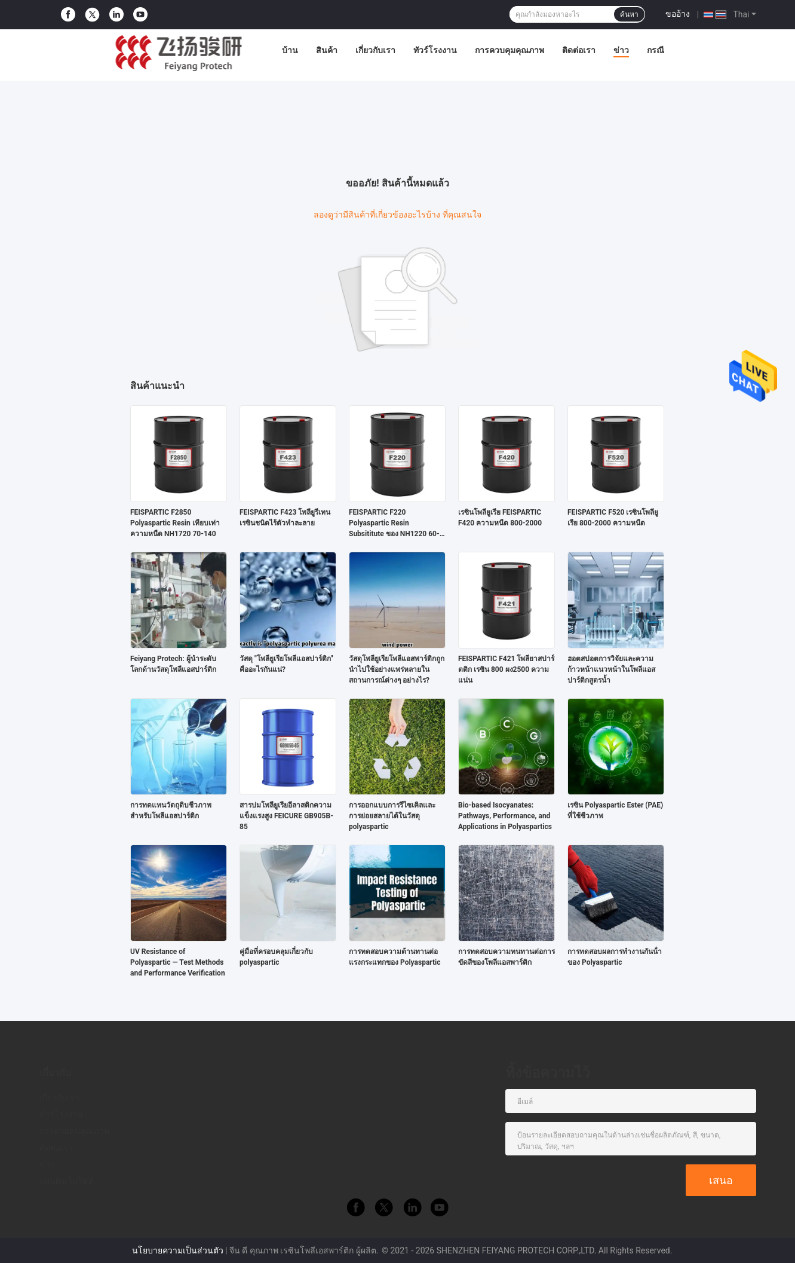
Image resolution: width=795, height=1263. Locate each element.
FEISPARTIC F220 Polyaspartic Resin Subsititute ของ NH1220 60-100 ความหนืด (394, 523)
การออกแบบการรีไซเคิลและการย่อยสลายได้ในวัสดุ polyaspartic (392, 816)
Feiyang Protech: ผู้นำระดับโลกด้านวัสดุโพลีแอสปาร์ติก (173, 664)
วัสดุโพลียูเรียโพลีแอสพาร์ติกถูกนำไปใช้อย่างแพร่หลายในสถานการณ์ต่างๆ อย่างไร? (396, 669)
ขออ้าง (677, 14)
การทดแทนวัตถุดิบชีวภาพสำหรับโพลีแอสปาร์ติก (170, 810)
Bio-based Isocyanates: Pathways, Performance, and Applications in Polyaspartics (505, 816)
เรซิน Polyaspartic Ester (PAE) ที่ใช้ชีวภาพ (615, 810)
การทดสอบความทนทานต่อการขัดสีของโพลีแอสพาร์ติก (506, 957)
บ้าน (290, 50)
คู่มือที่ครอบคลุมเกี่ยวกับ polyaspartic (276, 957)
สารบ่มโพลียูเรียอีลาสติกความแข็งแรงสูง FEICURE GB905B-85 (286, 816)
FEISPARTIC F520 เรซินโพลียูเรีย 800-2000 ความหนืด (612, 517)
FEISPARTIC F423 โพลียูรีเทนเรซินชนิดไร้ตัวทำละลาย (285, 517)
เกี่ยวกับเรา (375, 50)
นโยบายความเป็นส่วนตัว (177, 1250)
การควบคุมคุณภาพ (509, 50)
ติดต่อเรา (579, 50)
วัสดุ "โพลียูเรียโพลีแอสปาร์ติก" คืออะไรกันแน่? (286, 664)
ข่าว (621, 50)
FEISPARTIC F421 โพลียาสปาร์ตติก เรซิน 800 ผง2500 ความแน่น (506, 669)
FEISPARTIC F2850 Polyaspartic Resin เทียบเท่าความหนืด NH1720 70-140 (175, 523)
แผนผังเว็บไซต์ (66, 1181)
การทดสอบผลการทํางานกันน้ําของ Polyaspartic (614, 957)
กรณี (655, 50)
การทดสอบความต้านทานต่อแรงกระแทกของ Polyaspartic (394, 957)
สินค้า (326, 50)
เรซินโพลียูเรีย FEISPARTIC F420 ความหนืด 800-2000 (500, 517)
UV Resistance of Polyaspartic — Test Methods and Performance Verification (177, 962)
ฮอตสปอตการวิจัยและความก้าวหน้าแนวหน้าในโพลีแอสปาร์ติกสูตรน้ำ (611, 669)
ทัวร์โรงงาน (435, 50)
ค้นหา (629, 14)
